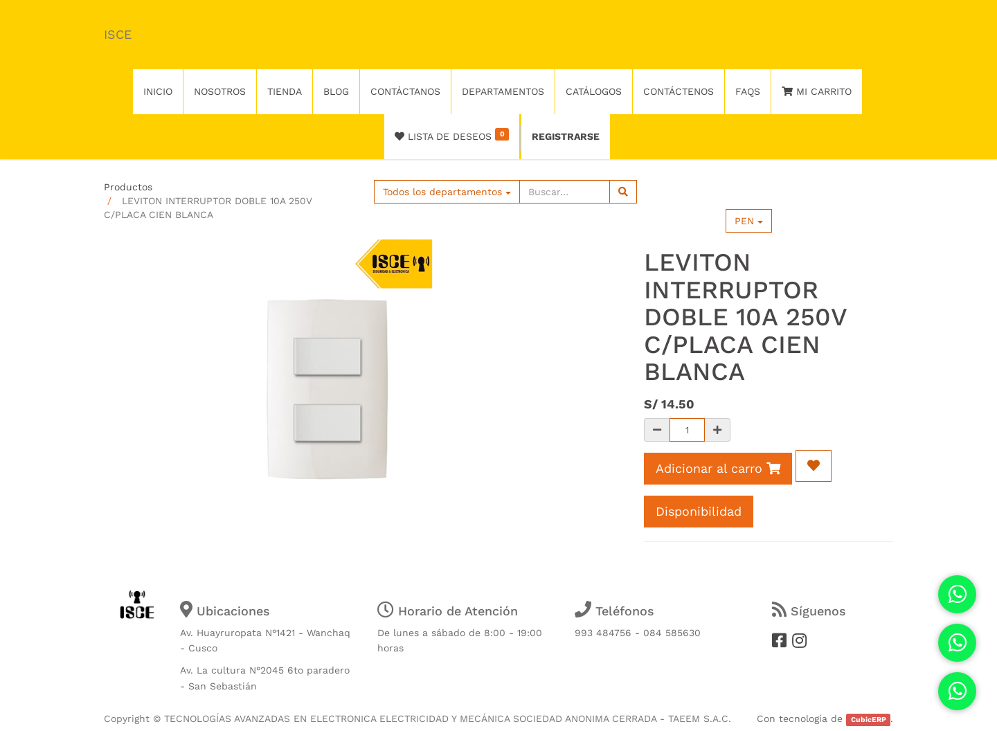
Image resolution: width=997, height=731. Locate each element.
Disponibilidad (699, 511)
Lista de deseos (452, 135)
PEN (749, 220)
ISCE (118, 34)
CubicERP (868, 719)
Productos (128, 186)
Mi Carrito (817, 91)
